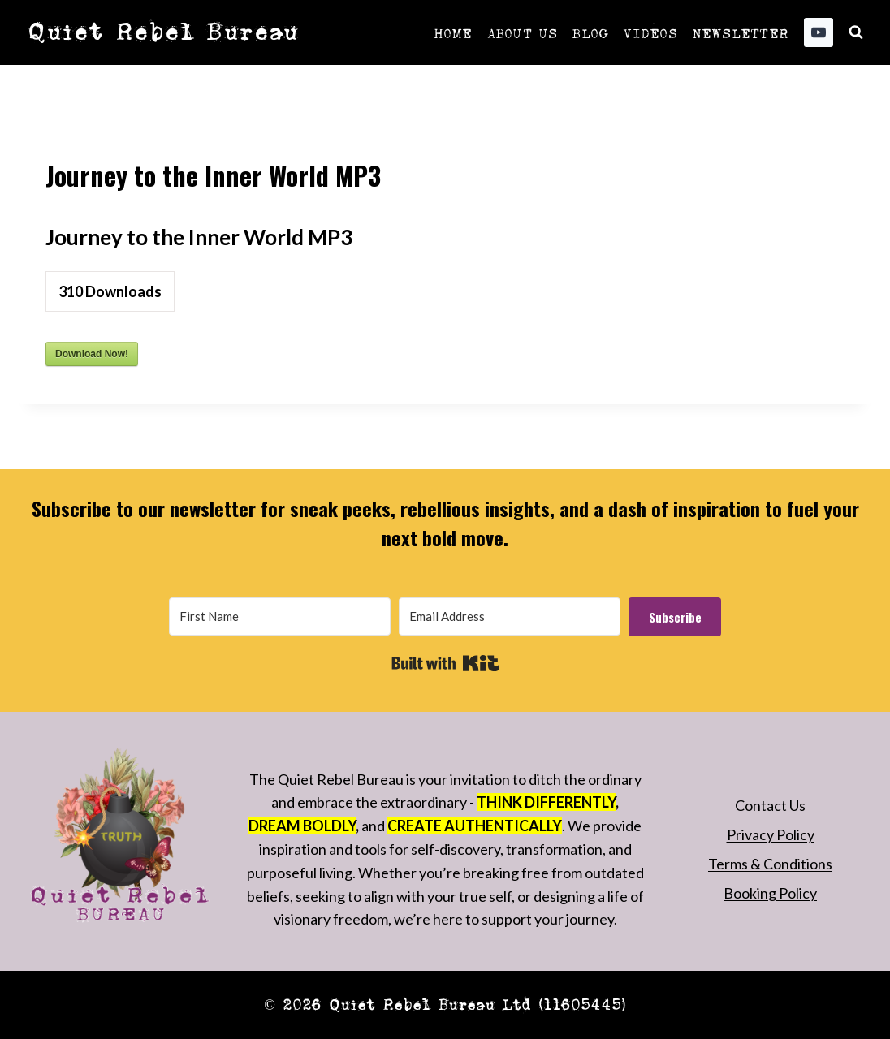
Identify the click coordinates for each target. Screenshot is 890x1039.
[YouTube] (818, 32)
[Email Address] (509, 616)
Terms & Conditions (770, 864)
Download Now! (91, 354)
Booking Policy (770, 893)
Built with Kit (445, 663)
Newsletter (740, 32)
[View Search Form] (856, 32)
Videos (649, 32)
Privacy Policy (770, 834)
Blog (590, 32)
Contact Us (770, 805)
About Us (522, 32)
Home (453, 32)
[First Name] (280, 616)
